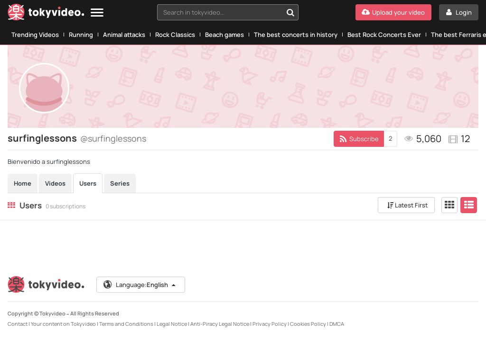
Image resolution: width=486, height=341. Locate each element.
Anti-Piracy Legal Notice (219, 323)
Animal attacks (124, 34)
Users (87, 183)
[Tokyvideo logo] (46, 14)
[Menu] (97, 13)
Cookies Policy (308, 323)
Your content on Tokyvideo (63, 323)
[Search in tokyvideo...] (290, 12)
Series (120, 183)
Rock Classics (175, 34)
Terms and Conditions (126, 323)
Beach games (224, 34)
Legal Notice (172, 323)
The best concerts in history (295, 34)
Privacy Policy (269, 323)
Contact (18, 323)
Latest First (407, 205)
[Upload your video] (393, 12)
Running (81, 34)
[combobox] (228, 12)
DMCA (336, 323)
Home (22, 183)
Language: (140, 284)
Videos (55, 183)
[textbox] (220, 12)
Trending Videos (35, 34)
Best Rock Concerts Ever (384, 34)
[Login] (458, 12)
